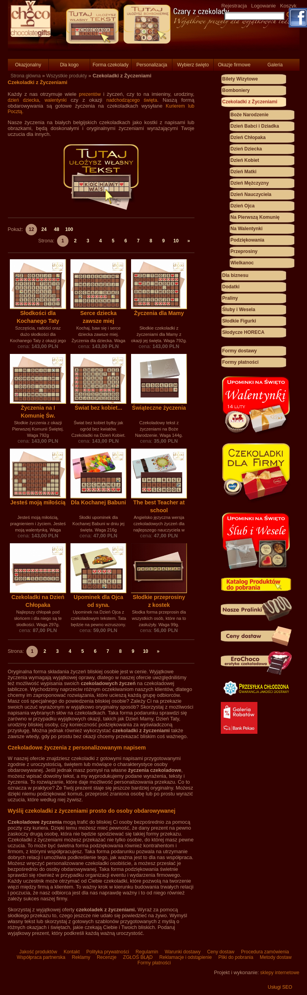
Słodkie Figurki (239, 321)
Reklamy (80, 957)
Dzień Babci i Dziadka (255, 126)
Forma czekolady (110, 65)
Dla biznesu (235, 275)
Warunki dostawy (182, 952)
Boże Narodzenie (250, 114)
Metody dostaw (275, 957)
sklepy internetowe (279, 972)
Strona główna (26, 76)
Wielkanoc (242, 263)
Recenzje (107, 957)
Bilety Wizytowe (240, 79)
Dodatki (231, 287)
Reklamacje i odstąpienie (185, 957)
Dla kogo (69, 65)
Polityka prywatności (107, 952)
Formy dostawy (239, 351)
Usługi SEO (280, 987)
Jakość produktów (38, 952)
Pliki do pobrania (235, 957)
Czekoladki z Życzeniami (249, 101)
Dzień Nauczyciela (251, 194)
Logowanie (263, 6)
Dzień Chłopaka (248, 137)
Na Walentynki (247, 228)
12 (31, 229)
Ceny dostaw (221, 952)
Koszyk (288, 6)
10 (176, 241)
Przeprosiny (244, 251)
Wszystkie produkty (66, 76)
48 (56, 229)
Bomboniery (236, 90)
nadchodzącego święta (131, 100)
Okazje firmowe (234, 65)
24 (43, 229)
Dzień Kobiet (245, 160)
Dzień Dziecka (246, 149)
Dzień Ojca (243, 206)
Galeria (275, 65)
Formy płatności (240, 362)
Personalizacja (152, 65)
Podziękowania (247, 240)
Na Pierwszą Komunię (255, 217)
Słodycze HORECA (243, 332)
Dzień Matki (244, 171)
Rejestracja (234, 6)
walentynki (55, 100)
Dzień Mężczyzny (250, 183)
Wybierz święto (193, 65)
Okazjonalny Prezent (28, 66)
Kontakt (71, 952)
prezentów (89, 94)
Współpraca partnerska (41, 957)
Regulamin (146, 952)
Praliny (230, 298)
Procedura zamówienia (264, 952)
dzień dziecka (23, 100)
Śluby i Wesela (238, 309)
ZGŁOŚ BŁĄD (138, 957)
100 (69, 229)
